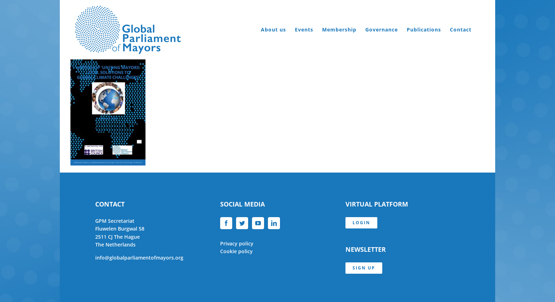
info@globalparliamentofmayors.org (139, 257)
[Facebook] (226, 223)
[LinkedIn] (274, 223)
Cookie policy (236, 251)
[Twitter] (242, 223)
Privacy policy (236, 243)
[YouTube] (258, 223)
